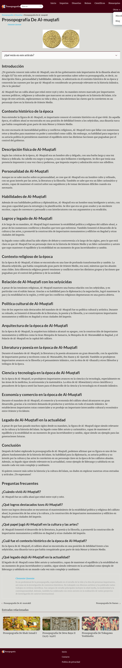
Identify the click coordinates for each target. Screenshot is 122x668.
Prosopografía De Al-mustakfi (17, 603)
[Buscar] (40, 6)
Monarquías (114, 3)
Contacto (65, 657)
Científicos (100, 3)
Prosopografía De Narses (107, 603)
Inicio (53, 3)
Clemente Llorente (14, 25)
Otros (115, 9)
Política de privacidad (71, 662)
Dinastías (76, 3)
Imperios (64, 3)
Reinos (88, 3)
